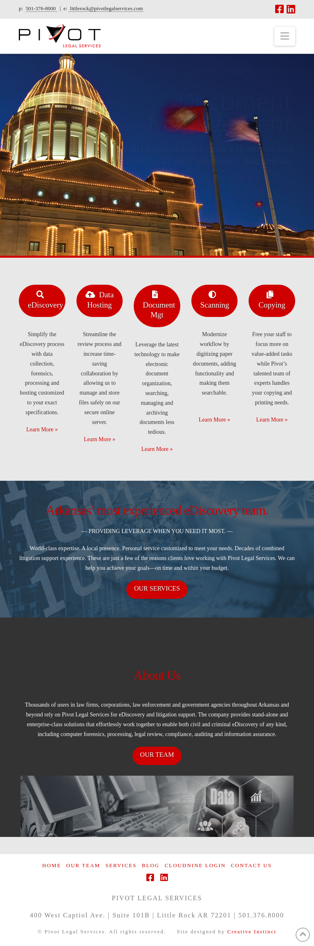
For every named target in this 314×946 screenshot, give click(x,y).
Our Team (83, 865)
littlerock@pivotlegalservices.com (106, 8)
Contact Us (251, 865)
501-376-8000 (41, 8)
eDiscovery (45, 299)
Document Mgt (159, 304)
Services (121, 865)
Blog (150, 865)
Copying (271, 299)
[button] (284, 36)
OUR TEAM (157, 754)
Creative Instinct (251, 931)
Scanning (214, 299)
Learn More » (42, 429)
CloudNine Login (195, 865)
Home (51, 865)
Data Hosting (99, 299)
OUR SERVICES (157, 588)
